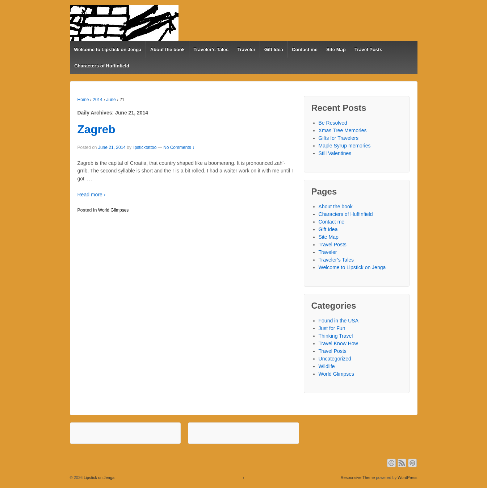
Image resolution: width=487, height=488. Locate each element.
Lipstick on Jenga (98, 477)
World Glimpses (113, 210)
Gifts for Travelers (338, 138)
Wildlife (327, 366)
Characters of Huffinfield (101, 65)
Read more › (91, 194)
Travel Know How (338, 343)
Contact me (305, 49)
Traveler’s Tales (210, 49)
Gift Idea (273, 49)
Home (83, 99)
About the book (167, 49)
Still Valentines (335, 153)
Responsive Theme (358, 477)
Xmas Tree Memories (343, 130)
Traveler (246, 49)
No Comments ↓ (178, 147)
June (111, 99)
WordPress (407, 477)
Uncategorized (335, 359)
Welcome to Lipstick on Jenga (107, 49)
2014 (97, 99)
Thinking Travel (336, 336)
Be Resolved (333, 123)
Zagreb (96, 129)
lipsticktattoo (144, 147)
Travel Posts (368, 49)
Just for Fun (332, 328)
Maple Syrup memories (345, 146)
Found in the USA (339, 321)
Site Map (335, 49)
